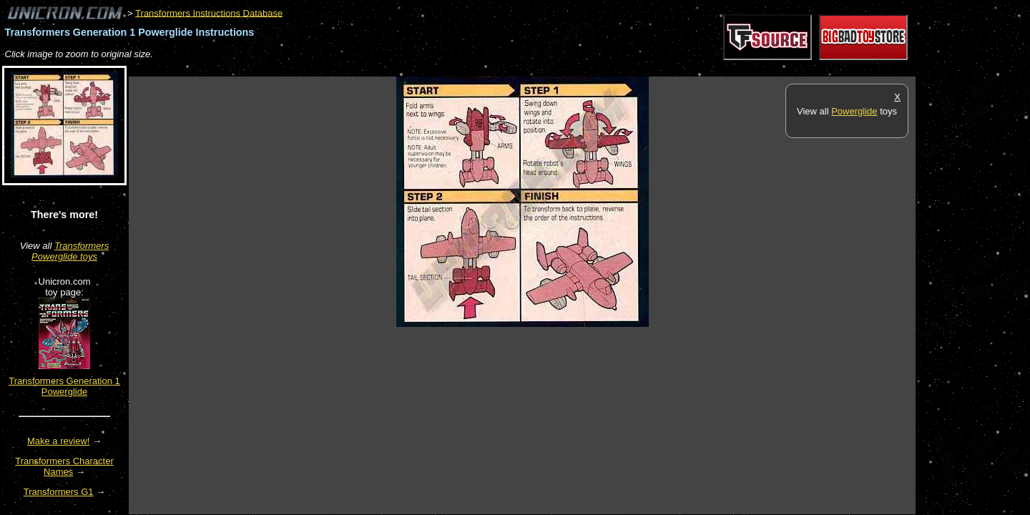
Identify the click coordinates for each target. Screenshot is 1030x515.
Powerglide (854, 111)
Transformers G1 (59, 491)
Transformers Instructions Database (209, 12)
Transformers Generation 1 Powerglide (64, 386)
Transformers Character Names (64, 466)
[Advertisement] (389, 69)
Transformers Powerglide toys (70, 251)
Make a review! (58, 441)
